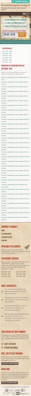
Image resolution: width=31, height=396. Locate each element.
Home (3, 230)
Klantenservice (6, 234)
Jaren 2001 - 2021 (6, 62)
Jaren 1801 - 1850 (7, 53)
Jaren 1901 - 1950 (7, 57)
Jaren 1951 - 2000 (7, 60)
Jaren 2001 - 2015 (20, 276)
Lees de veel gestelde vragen (10, 364)
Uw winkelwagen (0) (20, 1)
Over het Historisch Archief (9, 383)
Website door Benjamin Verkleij (23, 387)
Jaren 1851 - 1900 (7, 55)
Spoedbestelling (6, 237)
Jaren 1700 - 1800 (7, 51)
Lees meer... (19, 253)
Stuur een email (11, 347)
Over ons (4, 240)
